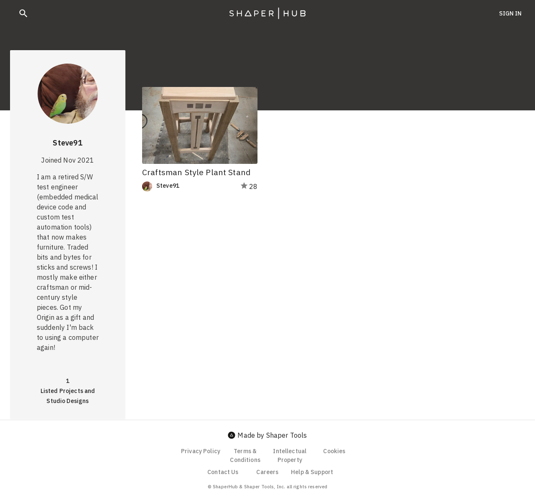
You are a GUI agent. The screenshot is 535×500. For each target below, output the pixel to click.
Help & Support (312, 472)
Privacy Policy (200, 451)
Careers (267, 472)
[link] (185, 186)
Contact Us (223, 472)
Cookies (334, 451)
